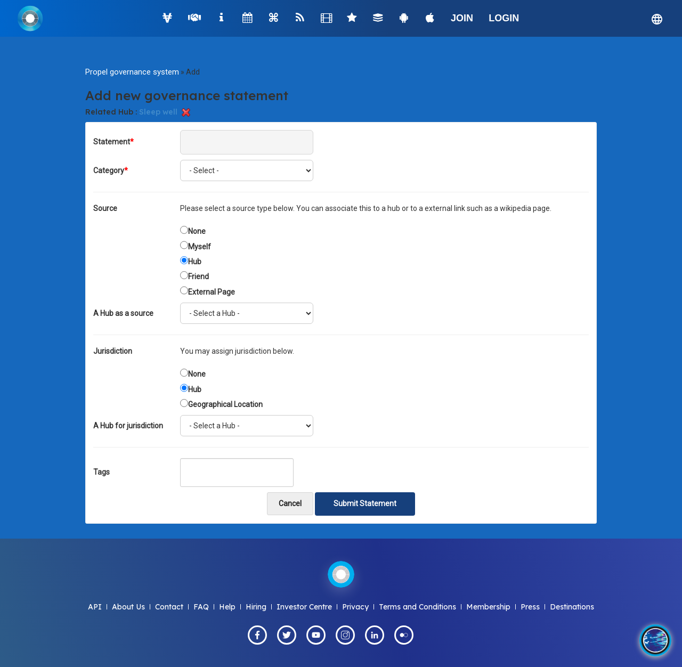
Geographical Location (225, 404)
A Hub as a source (123, 313)
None (197, 231)
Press (530, 607)
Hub (194, 261)
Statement (113, 141)
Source (105, 208)
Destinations (572, 607)
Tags (101, 472)
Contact (169, 607)
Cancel (290, 503)
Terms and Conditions (417, 607)
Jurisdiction (112, 351)
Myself (199, 246)
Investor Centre (304, 607)
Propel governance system (132, 72)
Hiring (256, 607)
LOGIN (504, 18)
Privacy (355, 607)
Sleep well (158, 112)
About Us (128, 607)
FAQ (201, 607)
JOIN (462, 18)
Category (110, 170)
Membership (488, 607)
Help (227, 607)
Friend (198, 276)
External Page (211, 292)
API (95, 607)
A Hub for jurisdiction (128, 425)
